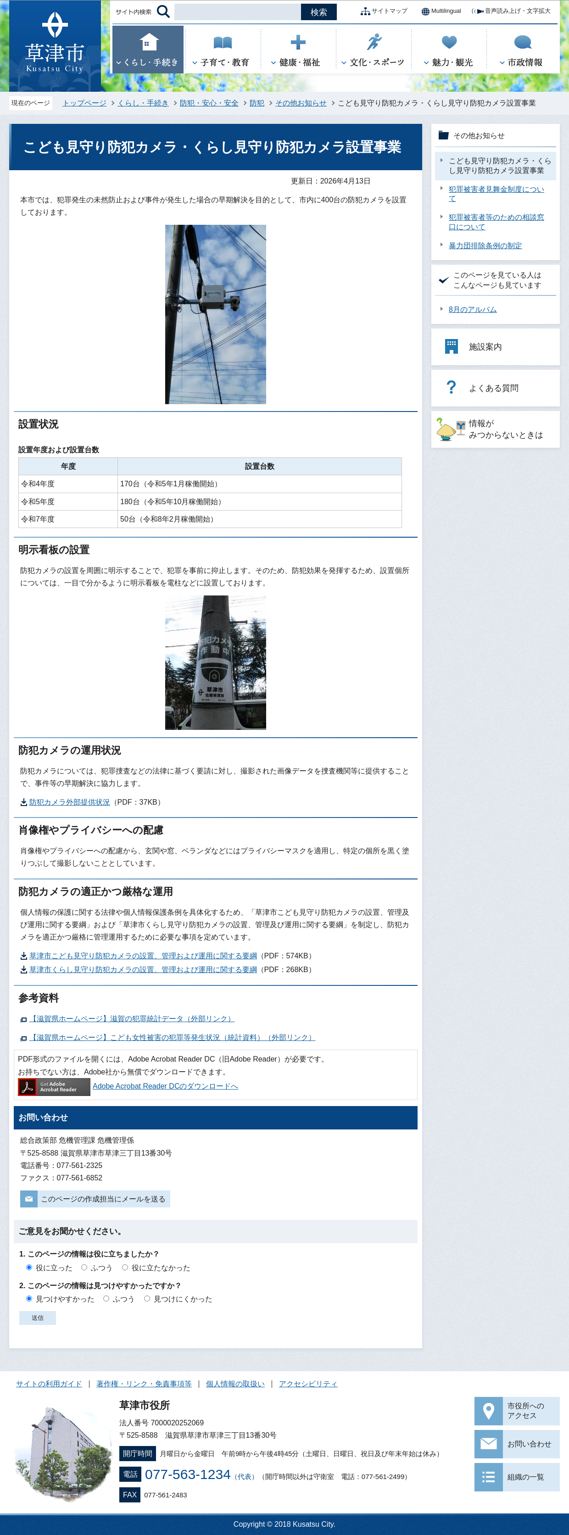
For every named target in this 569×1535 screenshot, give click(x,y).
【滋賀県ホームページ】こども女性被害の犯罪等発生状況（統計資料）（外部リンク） (172, 1037)
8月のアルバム (473, 309)
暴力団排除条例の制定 (485, 246)
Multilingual (439, 11)
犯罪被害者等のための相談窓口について (496, 222)
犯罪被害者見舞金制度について (496, 194)
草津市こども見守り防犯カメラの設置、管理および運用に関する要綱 (143, 956)
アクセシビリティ (308, 1384)
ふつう (102, 1268)
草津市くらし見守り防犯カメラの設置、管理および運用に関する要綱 (143, 969)
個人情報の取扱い (235, 1384)
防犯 (257, 103)
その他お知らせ (301, 103)
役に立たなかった (161, 1268)
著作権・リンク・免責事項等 (144, 1384)
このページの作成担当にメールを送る (103, 1199)
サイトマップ (382, 11)
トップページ (84, 103)
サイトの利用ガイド (49, 1384)
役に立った (54, 1268)
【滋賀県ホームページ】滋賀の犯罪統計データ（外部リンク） (132, 1019)
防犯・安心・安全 (209, 103)
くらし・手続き (143, 103)
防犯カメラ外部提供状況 (69, 802)
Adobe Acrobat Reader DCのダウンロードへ (128, 1086)
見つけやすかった (65, 1299)
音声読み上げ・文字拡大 (510, 11)
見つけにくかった (183, 1299)
